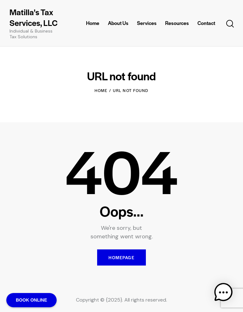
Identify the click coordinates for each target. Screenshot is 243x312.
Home (101, 90)
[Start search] (230, 24)
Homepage (121, 257)
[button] (223, 292)
